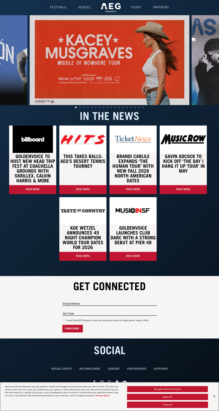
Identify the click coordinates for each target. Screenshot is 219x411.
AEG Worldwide (89, 369)
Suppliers (161, 369)
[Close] (214, 396)
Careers (114, 369)
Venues (84, 7)
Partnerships (136, 369)
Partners (161, 7)
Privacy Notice (103, 395)
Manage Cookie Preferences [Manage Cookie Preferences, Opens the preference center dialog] (167, 389)
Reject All (167, 396)
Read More (33, 189)
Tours (136, 7)
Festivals (58, 7)
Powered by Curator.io (198, 362)
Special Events (61, 369)
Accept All (167, 404)
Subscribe (72, 329)
